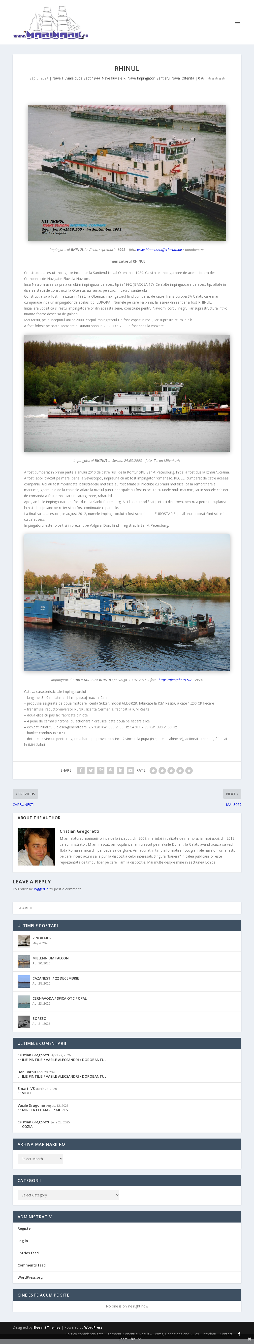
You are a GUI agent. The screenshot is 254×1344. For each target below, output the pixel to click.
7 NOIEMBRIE (43, 943)
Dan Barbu (27, 1076)
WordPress (93, 1332)
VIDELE (27, 1098)
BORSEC (39, 1023)
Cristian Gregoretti (79, 836)
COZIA (27, 1131)
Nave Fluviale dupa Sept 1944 (76, 83)
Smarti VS (26, 1093)
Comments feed (32, 1270)
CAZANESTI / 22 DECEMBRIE (55, 983)
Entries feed (28, 1257)
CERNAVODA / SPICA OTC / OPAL (59, 1003)
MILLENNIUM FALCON (50, 963)
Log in (23, 1245)
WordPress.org (30, 1282)
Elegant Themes (46, 1332)
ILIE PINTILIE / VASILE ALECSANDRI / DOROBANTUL (64, 1064)
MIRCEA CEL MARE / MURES (45, 1114)
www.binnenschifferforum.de (159, 254)
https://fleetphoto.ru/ (175, 684)
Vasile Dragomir (31, 1110)
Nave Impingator (141, 83)
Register (25, 1233)
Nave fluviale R (114, 83)
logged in (41, 894)
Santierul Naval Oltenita (175, 83)
